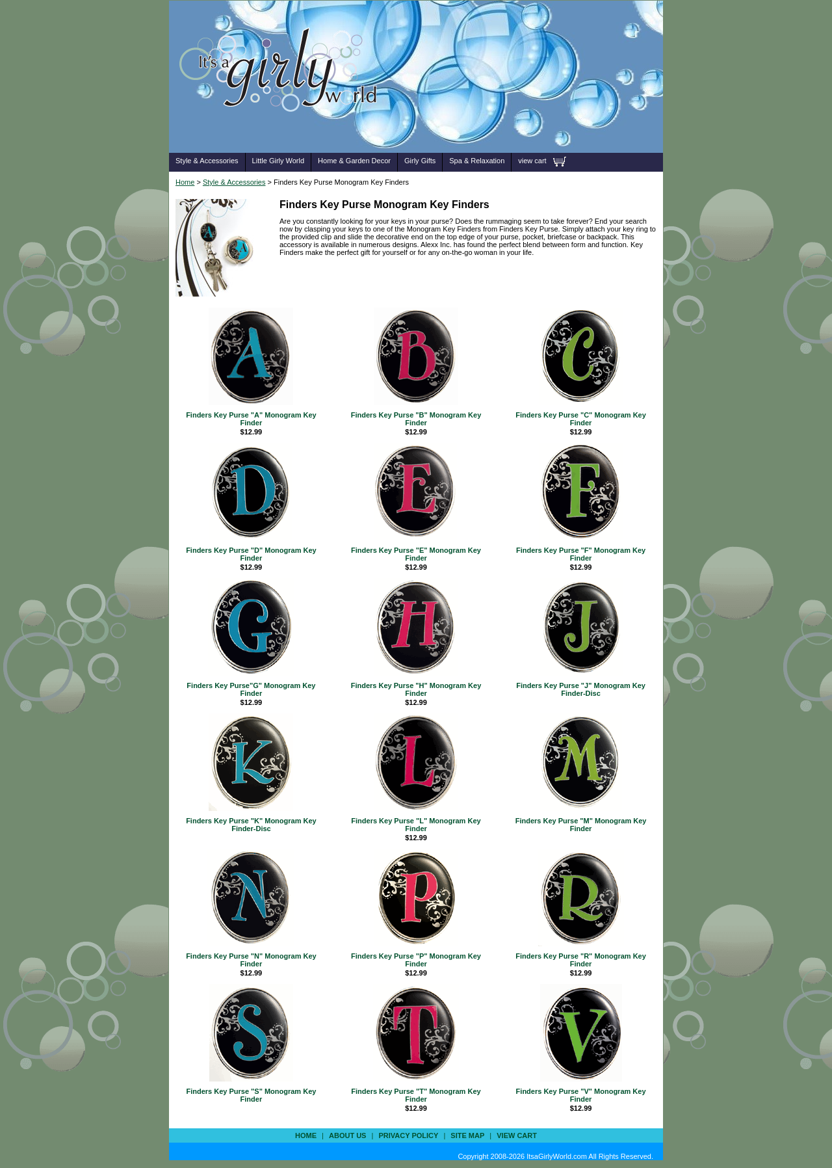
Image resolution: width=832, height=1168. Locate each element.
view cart (532, 161)
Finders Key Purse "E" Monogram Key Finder (416, 554)
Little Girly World (278, 161)
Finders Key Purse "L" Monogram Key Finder (415, 824)
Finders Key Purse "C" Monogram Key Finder (580, 419)
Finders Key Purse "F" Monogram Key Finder (580, 554)
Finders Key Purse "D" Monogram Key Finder (251, 554)
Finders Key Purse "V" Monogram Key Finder (581, 1095)
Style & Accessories (207, 161)
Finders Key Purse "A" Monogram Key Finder (251, 419)
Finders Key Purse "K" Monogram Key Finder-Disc (251, 824)
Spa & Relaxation (476, 161)
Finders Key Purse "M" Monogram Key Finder (581, 824)
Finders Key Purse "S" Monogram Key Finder (251, 1095)
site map (467, 1135)
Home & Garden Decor (354, 161)
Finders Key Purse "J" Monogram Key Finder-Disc (580, 689)
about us (347, 1135)
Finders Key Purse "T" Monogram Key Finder (415, 1095)
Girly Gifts (420, 161)
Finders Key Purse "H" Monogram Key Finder (416, 689)
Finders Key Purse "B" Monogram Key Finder (416, 419)
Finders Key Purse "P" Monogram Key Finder (416, 960)
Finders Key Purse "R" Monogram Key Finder (580, 960)
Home (185, 182)
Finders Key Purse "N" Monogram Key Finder (251, 960)
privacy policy (408, 1135)
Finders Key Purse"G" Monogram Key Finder (251, 689)
